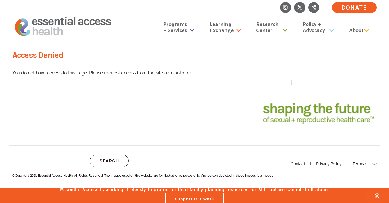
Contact (298, 163)
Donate (354, 7)
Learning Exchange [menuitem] (222, 27)
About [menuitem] (356, 30)
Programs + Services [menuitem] (175, 27)
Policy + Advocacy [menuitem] (314, 27)
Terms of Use (365, 163)
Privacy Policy (328, 163)
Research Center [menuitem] (267, 27)
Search (109, 161)
